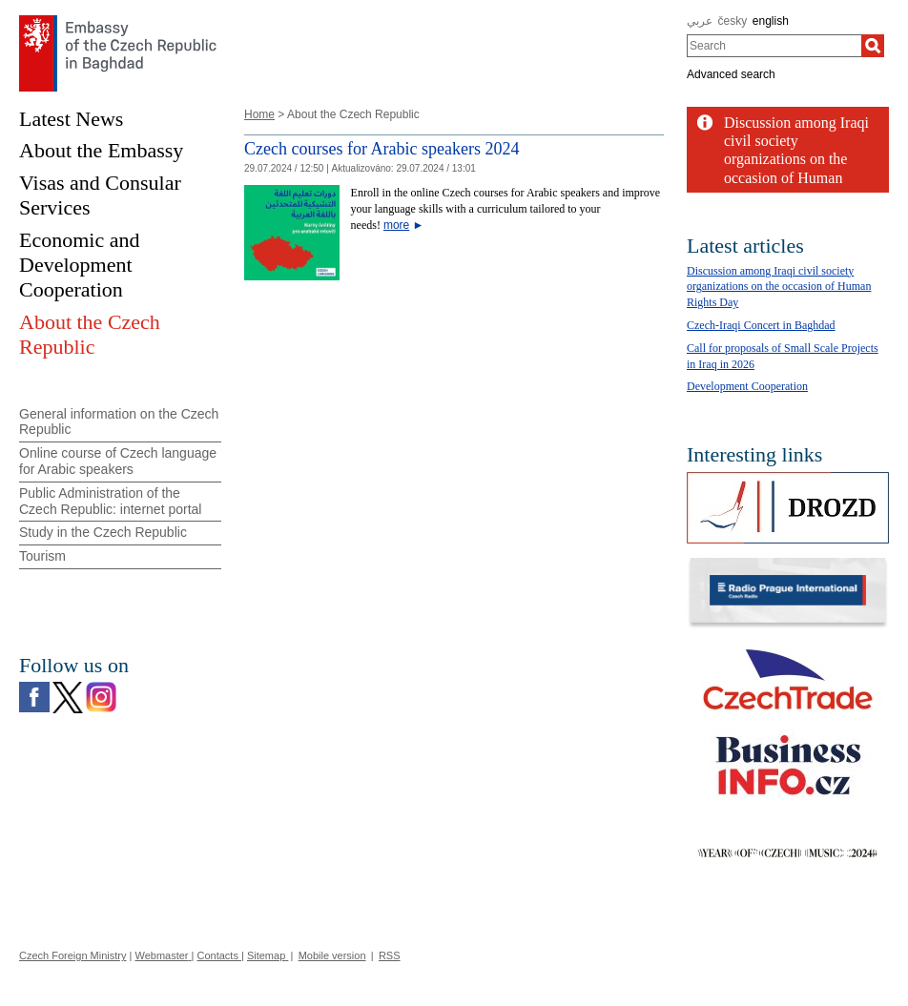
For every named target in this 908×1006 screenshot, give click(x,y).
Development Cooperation (747, 386)
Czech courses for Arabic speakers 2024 (381, 148)
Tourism (42, 556)
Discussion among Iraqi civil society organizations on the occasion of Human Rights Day (779, 287)
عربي (699, 21)
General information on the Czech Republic (118, 422)
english (771, 21)
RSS (390, 955)
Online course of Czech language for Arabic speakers (118, 461)
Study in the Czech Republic (103, 532)
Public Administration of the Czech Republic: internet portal (110, 501)
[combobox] (774, 45)
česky (733, 21)
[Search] (872, 45)
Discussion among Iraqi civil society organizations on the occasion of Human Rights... (796, 159)
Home (259, 114)
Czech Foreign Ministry (72, 955)
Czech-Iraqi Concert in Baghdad (761, 325)
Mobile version (332, 955)
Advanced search (731, 74)
